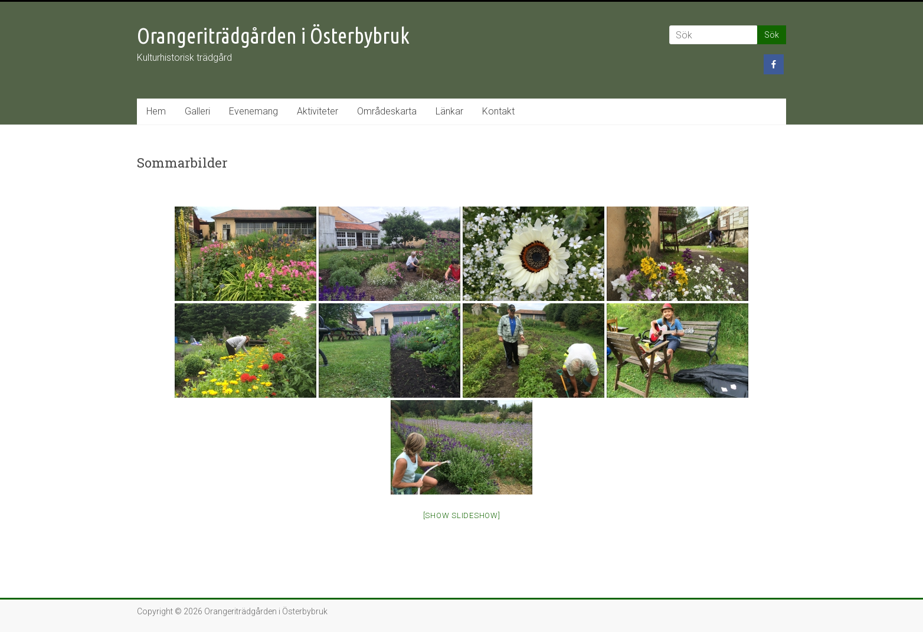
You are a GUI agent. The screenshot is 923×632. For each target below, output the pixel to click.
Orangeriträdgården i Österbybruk (273, 36)
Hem (156, 111)
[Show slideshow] (461, 515)
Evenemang (253, 111)
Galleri (197, 111)
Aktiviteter (317, 111)
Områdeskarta (387, 111)
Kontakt (498, 111)
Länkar (449, 111)
